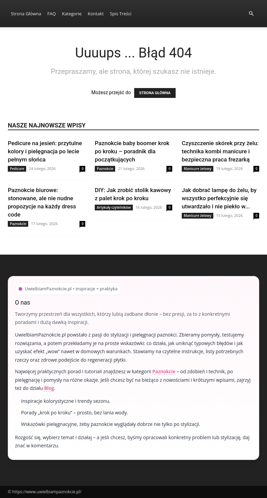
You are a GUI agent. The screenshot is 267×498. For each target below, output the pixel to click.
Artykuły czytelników (114, 207)
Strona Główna (26, 14)
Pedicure (17, 168)
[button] (251, 14)
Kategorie (72, 14)
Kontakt (96, 14)
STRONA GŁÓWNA (155, 93)
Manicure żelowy (197, 168)
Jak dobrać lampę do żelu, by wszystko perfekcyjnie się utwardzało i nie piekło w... (219, 198)
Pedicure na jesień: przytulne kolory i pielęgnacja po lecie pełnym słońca (45, 151)
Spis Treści (120, 14)
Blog (49, 388)
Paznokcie (105, 168)
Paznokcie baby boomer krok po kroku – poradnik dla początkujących (132, 151)
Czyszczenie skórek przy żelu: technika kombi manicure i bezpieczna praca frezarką (220, 151)
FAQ (51, 14)
